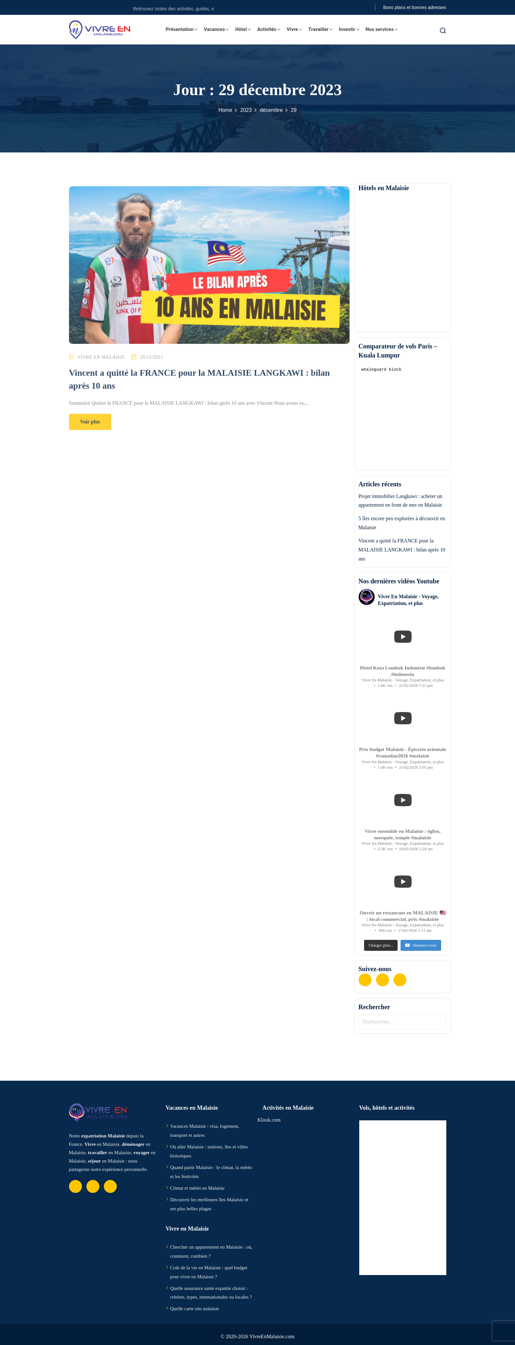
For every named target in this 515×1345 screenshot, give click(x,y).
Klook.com (269, 1120)
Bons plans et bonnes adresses (414, 7)
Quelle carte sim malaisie (194, 1308)
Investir (352, 29)
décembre (271, 110)
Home (225, 110)
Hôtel (246, 29)
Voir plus (90, 431)
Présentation (185, 29)
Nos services (385, 29)
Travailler (324, 29)
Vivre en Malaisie (101, 366)
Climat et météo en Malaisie (197, 1188)
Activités (272, 29)
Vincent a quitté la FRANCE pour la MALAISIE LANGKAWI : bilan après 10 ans (402, 549)
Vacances (219, 29)
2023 (246, 110)
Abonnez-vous (421, 945)
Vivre (297, 29)
